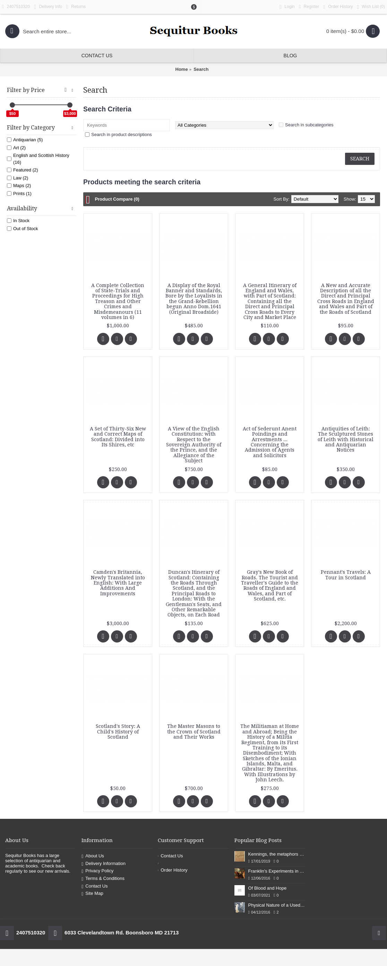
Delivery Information (103, 864)
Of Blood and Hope (267, 888)
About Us (92, 856)
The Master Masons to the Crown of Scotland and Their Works (194, 731)
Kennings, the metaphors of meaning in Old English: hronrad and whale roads (277, 854)
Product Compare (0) (117, 199)
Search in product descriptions (121, 134)
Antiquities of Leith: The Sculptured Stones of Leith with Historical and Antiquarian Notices (345, 439)
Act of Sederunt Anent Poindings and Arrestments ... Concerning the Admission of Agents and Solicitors (269, 442)
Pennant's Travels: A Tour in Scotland (346, 574)
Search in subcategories (309, 124)
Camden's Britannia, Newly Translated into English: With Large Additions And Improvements (118, 582)
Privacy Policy (97, 871)
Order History (172, 870)
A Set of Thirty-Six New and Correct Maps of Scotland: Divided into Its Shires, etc (118, 436)
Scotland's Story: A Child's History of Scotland (118, 731)
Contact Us (94, 886)
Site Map (92, 894)
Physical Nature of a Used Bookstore (277, 905)
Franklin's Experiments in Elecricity (277, 871)
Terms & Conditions (102, 879)
